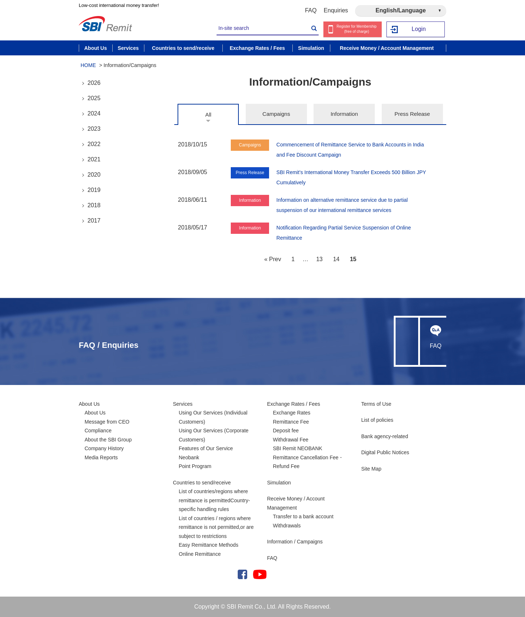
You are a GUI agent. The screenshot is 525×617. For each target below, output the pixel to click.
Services (182, 404)
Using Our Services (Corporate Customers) (213, 435)
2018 (94, 205)
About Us (89, 404)
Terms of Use (376, 404)
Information (344, 114)
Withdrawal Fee (290, 440)
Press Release (412, 114)
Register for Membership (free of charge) (356, 29)
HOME (88, 65)
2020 (94, 175)
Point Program (195, 466)
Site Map (371, 469)
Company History (104, 448)
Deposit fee (286, 430)
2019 (94, 190)
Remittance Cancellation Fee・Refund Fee (308, 462)
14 (336, 259)
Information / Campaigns (295, 542)
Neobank (189, 457)
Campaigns (276, 114)
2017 (94, 220)
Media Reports (101, 457)
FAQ (310, 10)
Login (419, 29)
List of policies (377, 420)
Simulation (279, 483)
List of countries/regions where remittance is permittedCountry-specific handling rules (214, 500)
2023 (94, 129)
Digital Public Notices (385, 452)
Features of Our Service (206, 448)
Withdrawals (287, 525)
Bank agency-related (384, 436)
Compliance (98, 430)
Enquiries (336, 10)
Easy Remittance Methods (208, 545)
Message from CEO (107, 422)
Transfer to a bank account (303, 516)
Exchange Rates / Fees (293, 404)
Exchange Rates (292, 413)
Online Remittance (200, 554)
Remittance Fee (291, 422)
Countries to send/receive (202, 483)
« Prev (272, 259)
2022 (94, 144)
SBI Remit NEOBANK (297, 448)
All (208, 114)
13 (319, 259)
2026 (94, 83)
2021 (94, 159)
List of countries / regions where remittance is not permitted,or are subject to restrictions (216, 527)
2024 (94, 113)
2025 (94, 98)
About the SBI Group (108, 440)
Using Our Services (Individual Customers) (213, 417)
